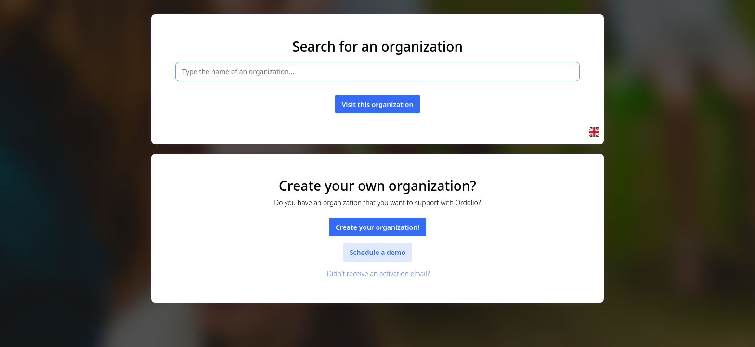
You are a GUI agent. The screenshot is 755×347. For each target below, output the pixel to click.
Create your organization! (377, 227)
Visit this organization (378, 104)
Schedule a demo (377, 252)
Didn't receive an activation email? (377, 273)
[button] (594, 132)
